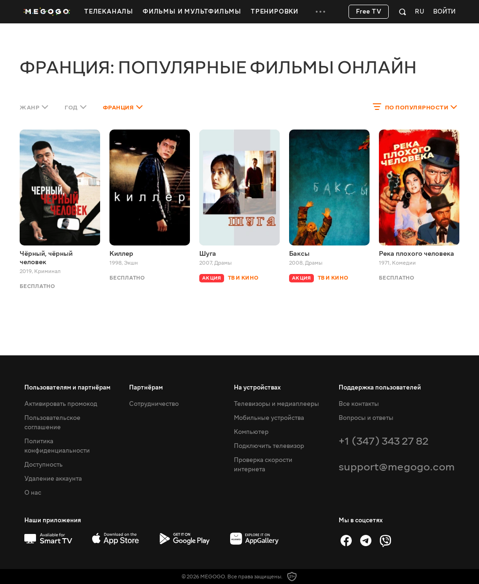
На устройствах (257, 387)
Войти (444, 12)
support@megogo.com (397, 467)
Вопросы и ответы (366, 418)
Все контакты (359, 404)
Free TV (369, 11)
